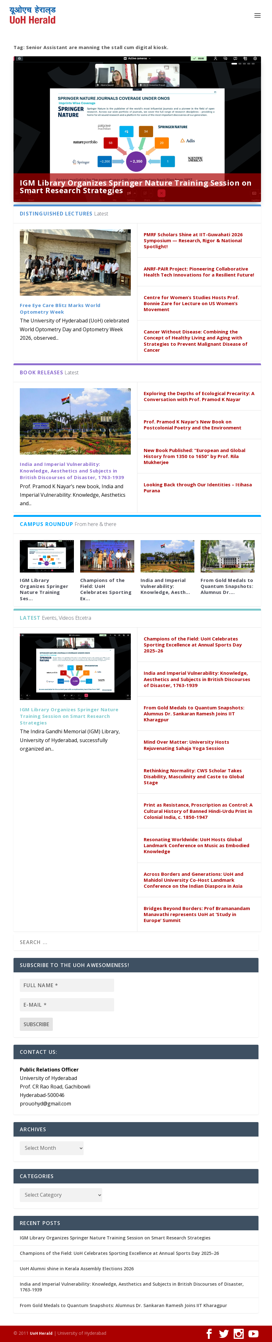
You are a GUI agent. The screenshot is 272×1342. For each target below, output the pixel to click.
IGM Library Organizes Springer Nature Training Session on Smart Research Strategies (136, 186)
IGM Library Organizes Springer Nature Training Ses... (44, 589)
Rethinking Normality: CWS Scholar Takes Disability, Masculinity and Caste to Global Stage (194, 776)
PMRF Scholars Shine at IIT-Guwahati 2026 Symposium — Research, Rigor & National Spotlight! (193, 240)
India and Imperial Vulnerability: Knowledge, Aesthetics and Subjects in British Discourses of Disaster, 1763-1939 (72, 470)
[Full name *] (67, 985)
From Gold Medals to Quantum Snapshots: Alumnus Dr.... (227, 586)
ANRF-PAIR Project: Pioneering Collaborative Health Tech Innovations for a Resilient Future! (199, 272)
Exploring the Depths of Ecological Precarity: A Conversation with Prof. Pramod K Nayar (199, 396)
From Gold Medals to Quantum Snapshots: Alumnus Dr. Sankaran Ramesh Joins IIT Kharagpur (194, 713)
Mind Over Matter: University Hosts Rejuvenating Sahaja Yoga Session (186, 745)
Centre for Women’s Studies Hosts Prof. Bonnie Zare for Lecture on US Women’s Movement (191, 303)
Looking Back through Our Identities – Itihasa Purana (198, 487)
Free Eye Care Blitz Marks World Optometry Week (60, 308)
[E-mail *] (67, 1004)
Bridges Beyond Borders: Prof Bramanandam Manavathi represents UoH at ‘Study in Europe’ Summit (197, 914)
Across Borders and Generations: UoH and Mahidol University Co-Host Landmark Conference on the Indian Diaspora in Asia (193, 880)
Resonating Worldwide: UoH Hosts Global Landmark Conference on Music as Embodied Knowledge (196, 845)
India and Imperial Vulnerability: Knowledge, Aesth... (165, 586)
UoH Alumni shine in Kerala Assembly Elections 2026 (77, 1269)
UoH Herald (41, 1333)
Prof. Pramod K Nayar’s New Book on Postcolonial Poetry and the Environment (192, 424)
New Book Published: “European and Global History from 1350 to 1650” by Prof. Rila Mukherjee (194, 456)
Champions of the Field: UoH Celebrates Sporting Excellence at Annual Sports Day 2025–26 (193, 644)
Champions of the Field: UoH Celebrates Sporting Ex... (106, 589)
